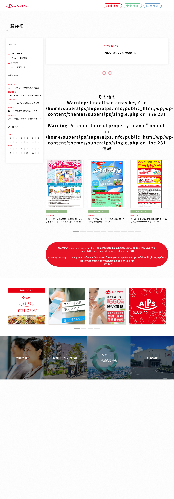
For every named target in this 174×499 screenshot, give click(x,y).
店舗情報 (112, 6)
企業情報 (132, 6)
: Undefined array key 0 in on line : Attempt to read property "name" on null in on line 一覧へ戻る (107, 255)
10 (27, 153)
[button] (76, 231)
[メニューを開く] (166, 6)
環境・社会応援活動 (65, 358)
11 (33, 153)
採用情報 (152, 6)
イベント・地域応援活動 (109, 358)
